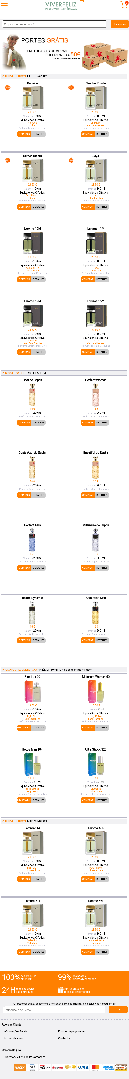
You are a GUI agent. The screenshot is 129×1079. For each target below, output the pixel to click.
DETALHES (38, 134)
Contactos (64, 1038)
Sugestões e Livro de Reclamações (24, 1056)
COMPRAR (24, 134)
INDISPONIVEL (24, 727)
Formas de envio (13, 1038)
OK (118, 1010)
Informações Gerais (15, 1031)
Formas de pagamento (71, 1031)
